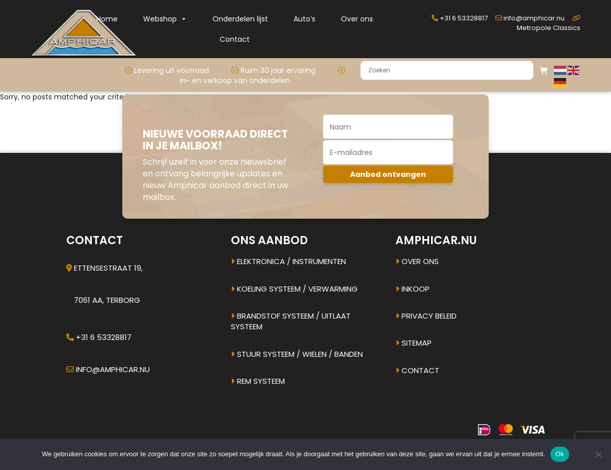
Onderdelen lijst (240, 19)
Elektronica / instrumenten (288, 261)
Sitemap (413, 342)
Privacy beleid (426, 315)
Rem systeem (258, 381)
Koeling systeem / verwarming (294, 288)
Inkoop (412, 288)
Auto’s (304, 19)
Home (107, 19)
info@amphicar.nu (530, 18)
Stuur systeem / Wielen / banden (297, 354)
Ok (559, 454)
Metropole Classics (548, 24)
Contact (235, 39)
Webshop (165, 19)
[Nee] (598, 454)
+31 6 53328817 (460, 18)
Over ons (357, 19)
